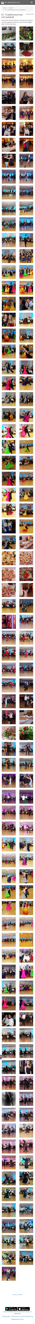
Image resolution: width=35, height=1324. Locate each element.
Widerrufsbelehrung (27, 1316)
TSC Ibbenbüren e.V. (10, 2)
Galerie (11, 8)
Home (5, 8)
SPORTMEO (21, 1319)
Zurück (15, 1294)
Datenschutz (15, 1316)
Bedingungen (6, 1316)
